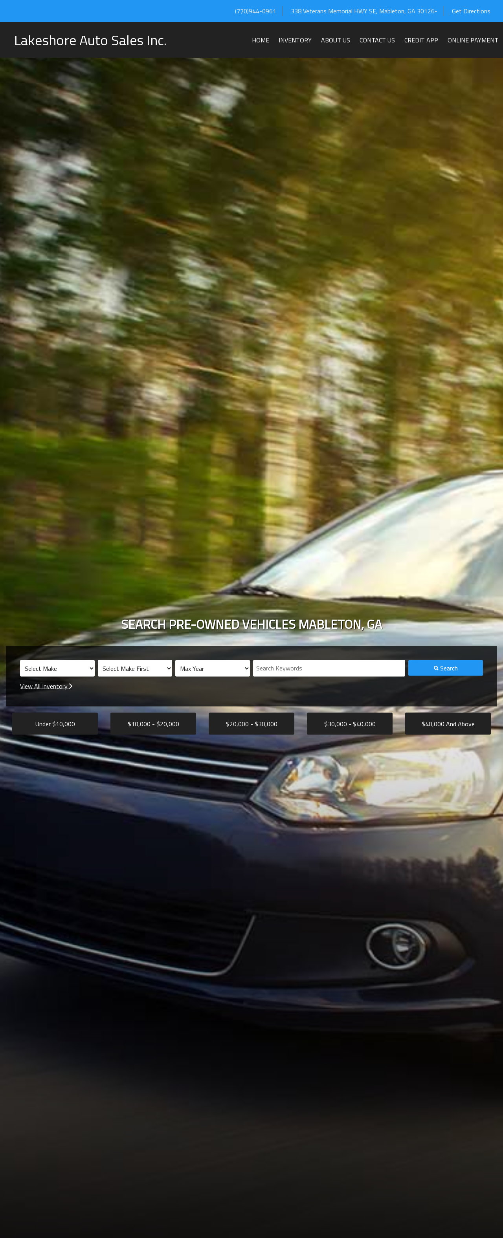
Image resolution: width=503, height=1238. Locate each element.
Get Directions (471, 11)
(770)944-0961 (255, 11)
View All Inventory (46, 686)
